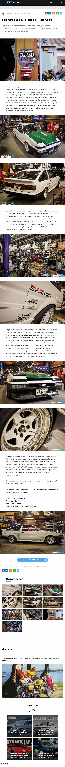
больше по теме (32, 706)
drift (18, 566)
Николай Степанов (12, 13)
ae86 (39, 566)
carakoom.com (11, 492)
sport (14, 566)
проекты (59, 2)
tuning (8, 566)
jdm (4, 566)
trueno (34, 566)
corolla (29, 566)
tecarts (44, 566)
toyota (22, 566)
